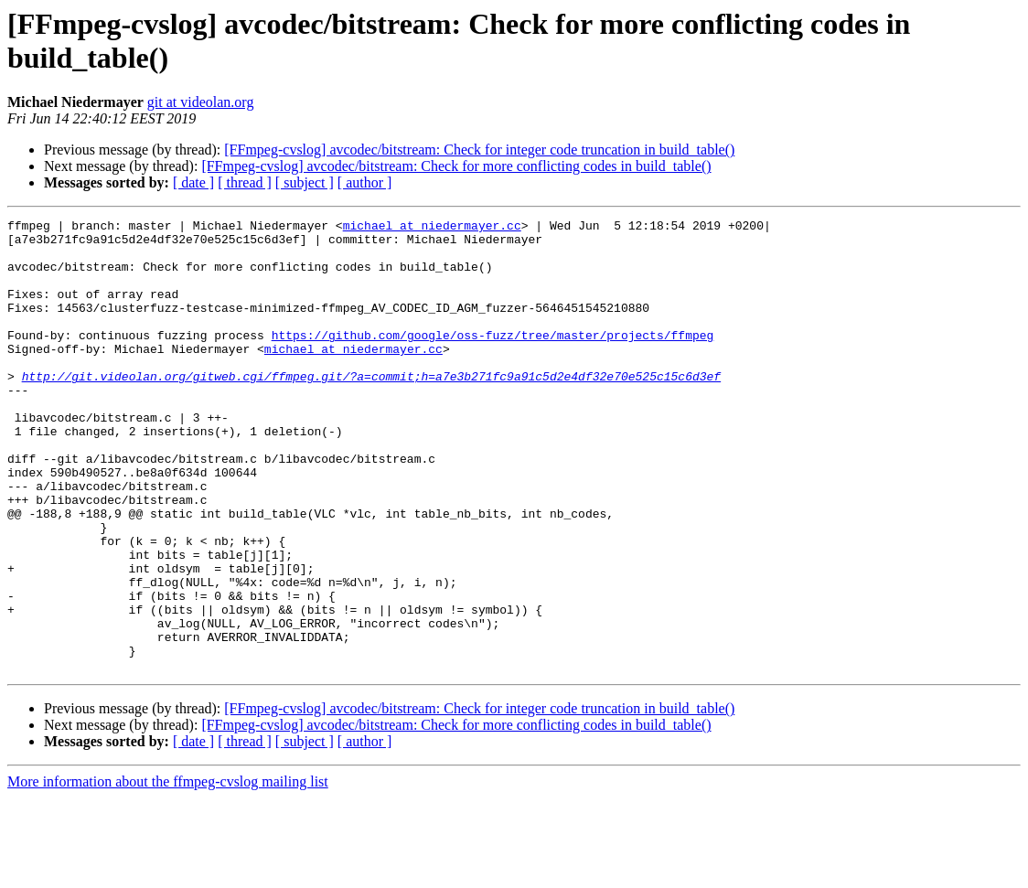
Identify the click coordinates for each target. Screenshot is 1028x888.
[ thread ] (245, 182)
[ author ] (364, 182)
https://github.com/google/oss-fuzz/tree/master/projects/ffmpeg (493, 359)
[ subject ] (304, 182)
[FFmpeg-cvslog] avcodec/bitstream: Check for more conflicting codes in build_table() (456, 166)
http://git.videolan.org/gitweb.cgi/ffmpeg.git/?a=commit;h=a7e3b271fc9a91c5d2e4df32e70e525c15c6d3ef (371, 409)
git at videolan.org (200, 102)
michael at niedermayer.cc (432, 227)
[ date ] (193, 182)
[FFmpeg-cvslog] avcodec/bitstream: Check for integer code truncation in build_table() (479, 149)
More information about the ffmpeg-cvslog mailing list (167, 872)
